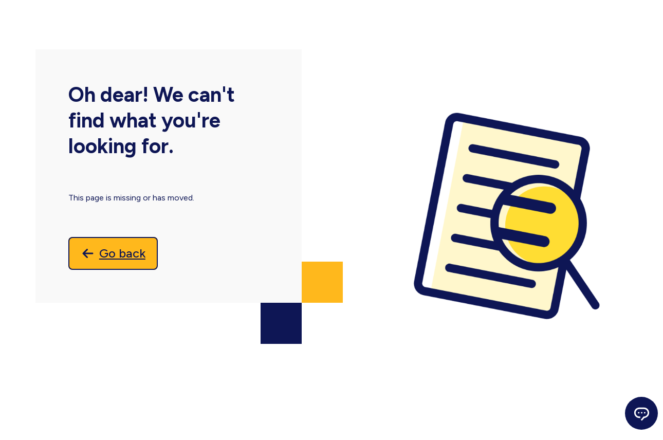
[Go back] (113, 253)
